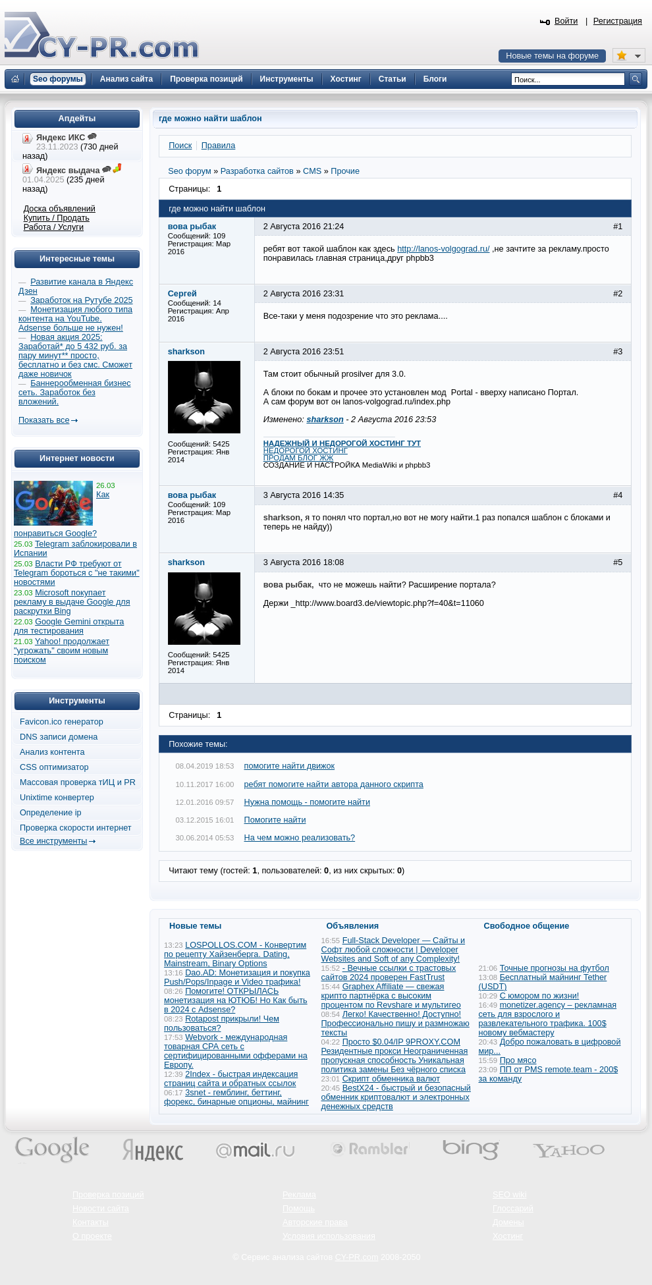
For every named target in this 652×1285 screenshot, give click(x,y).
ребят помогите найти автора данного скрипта (333, 784)
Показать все (43, 420)
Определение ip (51, 812)
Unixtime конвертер (57, 797)
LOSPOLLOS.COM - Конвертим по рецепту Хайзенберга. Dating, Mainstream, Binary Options (235, 954)
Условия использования (329, 1236)
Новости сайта (100, 1208)
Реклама (299, 1194)
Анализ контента (52, 752)
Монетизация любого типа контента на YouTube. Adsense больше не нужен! (75, 319)
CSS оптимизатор (54, 767)
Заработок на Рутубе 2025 (81, 300)
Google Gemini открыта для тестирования (69, 626)
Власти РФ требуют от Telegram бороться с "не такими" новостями (77, 573)
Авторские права (315, 1222)
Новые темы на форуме (552, 56)
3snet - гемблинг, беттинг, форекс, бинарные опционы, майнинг (236, 1097)
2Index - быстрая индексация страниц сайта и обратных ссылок (231, 1079)
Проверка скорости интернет (76, 828)
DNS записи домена (58, 737)
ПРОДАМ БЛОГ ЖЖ (298, 458)
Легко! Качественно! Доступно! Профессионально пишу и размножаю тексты (395, 1023)
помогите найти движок (289, 766)
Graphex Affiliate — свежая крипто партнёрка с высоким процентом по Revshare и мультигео (391, 996)
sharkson (324, 419)
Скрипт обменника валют (391, 1078)
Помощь (299, 1208)
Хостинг (508, 1236)
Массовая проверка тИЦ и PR (78, 782)
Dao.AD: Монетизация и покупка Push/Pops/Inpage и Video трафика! (237, 977)
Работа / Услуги (54, 227)
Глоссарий (513, 1208)
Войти (566, 21)
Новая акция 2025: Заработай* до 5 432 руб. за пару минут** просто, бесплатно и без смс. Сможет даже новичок (75, 356)
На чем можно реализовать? (300, 837)
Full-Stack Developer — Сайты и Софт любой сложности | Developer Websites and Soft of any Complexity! (393, 950)
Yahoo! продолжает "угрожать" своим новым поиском (61, 651)
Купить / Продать (57, 218)
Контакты (90, 1222)
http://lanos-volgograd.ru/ (443, 249)
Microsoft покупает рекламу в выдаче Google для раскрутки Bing (72, 602)
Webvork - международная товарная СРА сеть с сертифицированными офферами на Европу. (236, 1051)
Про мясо (518, 1060)
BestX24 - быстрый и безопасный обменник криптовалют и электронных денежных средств (396, 1097)
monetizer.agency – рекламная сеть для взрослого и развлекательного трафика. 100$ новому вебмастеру (548, 1018)
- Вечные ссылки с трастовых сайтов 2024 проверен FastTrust (388, 973)
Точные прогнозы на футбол (554, 968)
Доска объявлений (59, 208)
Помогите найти (275, 820)
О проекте (92, 1236)
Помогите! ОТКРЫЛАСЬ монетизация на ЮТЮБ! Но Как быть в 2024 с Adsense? (236, 1000)
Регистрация (617, 21)
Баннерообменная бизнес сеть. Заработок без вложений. (74, 392)
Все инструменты (53, 841)
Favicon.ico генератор (61, 721)
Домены (508, 1222)
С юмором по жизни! (540, 995)
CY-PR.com (357, 1257)
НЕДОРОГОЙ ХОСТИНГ (305, 450)
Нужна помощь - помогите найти (307, 802)
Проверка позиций (108, 1194)
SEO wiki (509, 1194)
